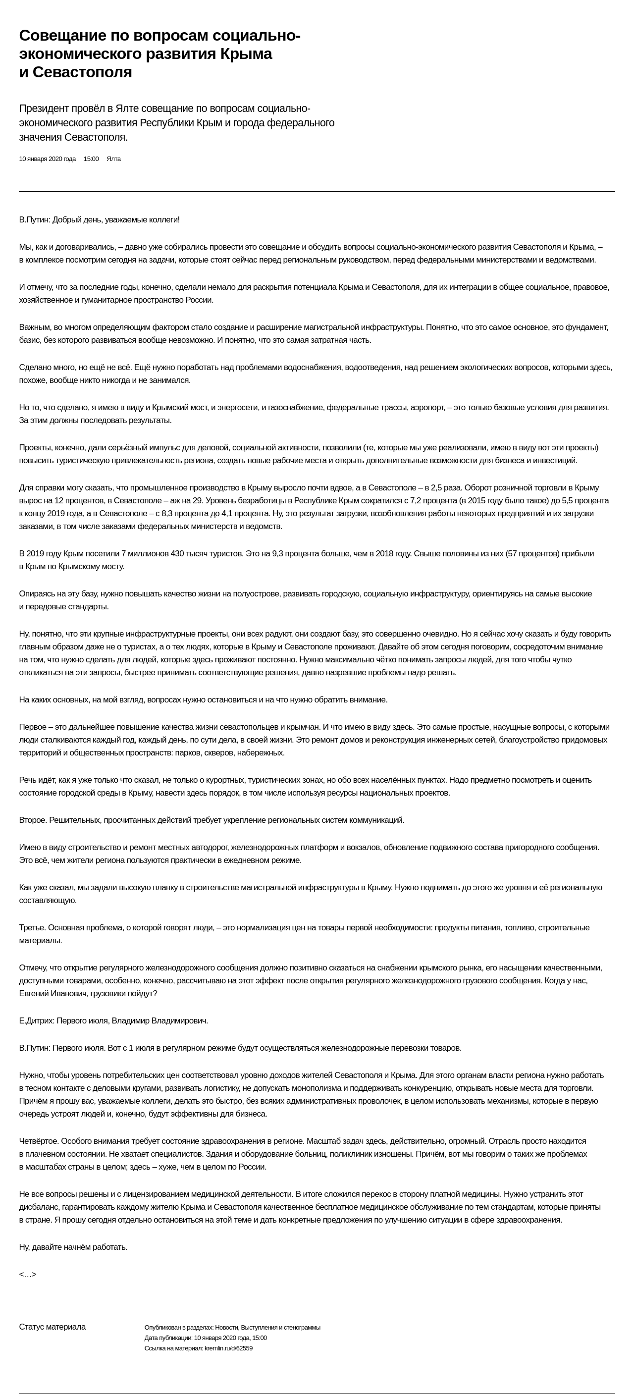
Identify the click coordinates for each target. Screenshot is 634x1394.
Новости (226, 1327)
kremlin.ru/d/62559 (229, 1348)
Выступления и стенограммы (280, 1327)
